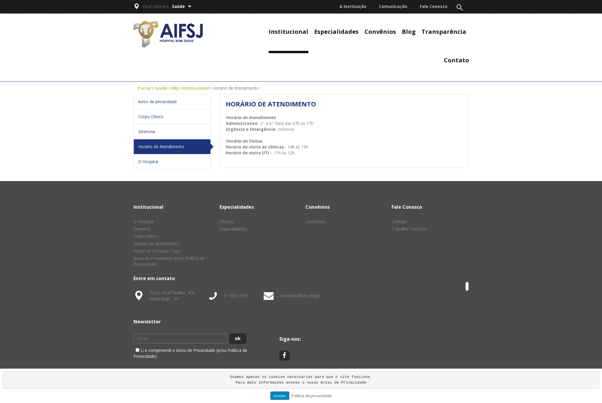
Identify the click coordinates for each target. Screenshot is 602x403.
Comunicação (393, 6)
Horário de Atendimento (174, 147)
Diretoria (146, 131)
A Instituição (353, 6)
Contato (456, 60)
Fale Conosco (433, 6)
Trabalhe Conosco (409, 229)
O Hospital (148, 161)
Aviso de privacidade (157, 101)
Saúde (181, 6)
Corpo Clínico (150, 116)
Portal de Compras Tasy (156, 251)
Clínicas (227, 221)
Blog (409, 32)
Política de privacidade (312, 395)
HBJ (174, 88)
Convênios (380, 32)
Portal (144, 88)
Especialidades (336, 32)
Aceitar (280, 395)
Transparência (444, 32)
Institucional (288, 32)
